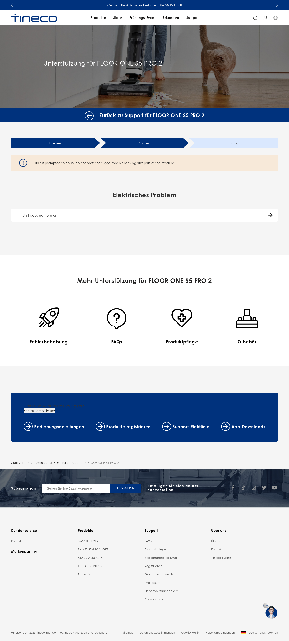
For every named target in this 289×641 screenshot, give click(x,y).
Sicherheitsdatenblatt (161, 591)
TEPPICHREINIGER (90, 566)
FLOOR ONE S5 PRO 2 (103, 462)
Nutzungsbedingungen (220, 632)
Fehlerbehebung (70, 462)
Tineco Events (221, 557)
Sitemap (128, 632)
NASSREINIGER (88, 541)
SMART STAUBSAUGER (93, 549)
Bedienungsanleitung (160, 557)
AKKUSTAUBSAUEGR (92, 557)
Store (117, 17)
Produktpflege (155, 549)
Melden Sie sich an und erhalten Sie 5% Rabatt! (144, 5)
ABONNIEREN (125, 488)
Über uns (217, 541)
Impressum (152, 582)
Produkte (98, 17)
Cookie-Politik (190, 632)
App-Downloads (248, 426)
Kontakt (17, 541)
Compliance (153, 599)
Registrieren (153, 566)
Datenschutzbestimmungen (157, 632)
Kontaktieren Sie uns (39, 410)
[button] (12, 4)
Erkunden (171, 17)
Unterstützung (41, 462)
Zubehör (84, 574)
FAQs (148, 541)
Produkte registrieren (128, 426)
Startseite (18, 462)
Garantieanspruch (158, 574)
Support (193, 17)
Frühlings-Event (142, 17)
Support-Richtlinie (191, 426)
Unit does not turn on (39, 215)
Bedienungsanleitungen (59, 426)
